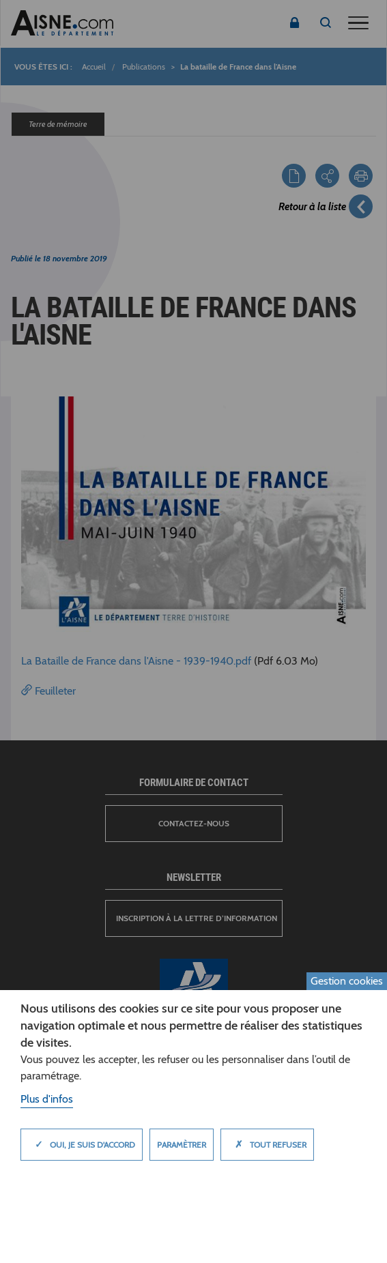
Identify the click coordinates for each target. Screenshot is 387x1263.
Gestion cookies (347, 980)
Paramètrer (181, 1144)
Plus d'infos (46, 1098)
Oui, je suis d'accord (81, 1144)
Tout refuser (267, 1144)
